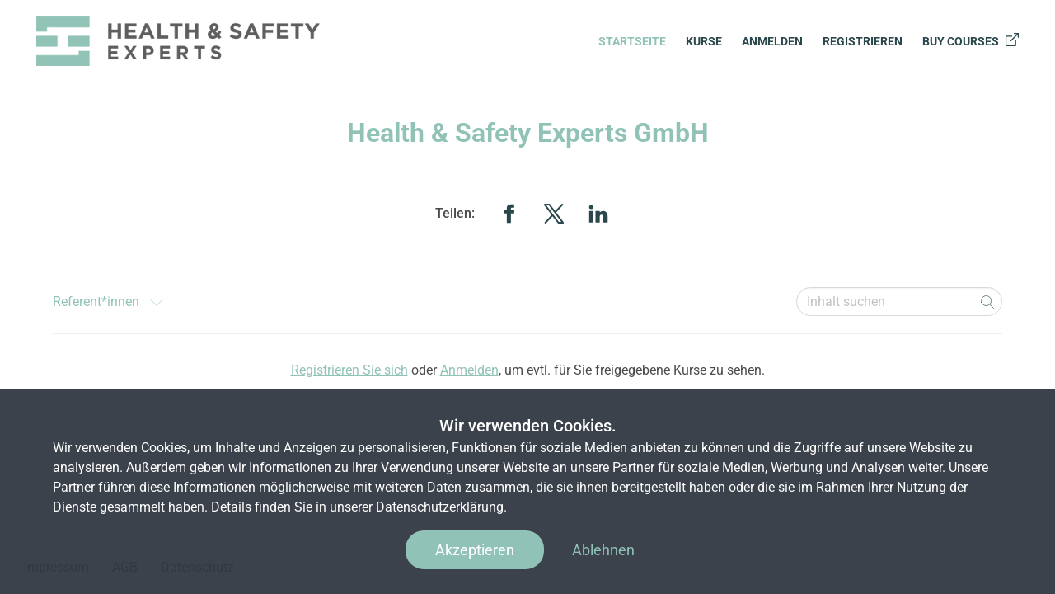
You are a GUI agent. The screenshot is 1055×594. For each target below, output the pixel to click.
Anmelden (772, 41)
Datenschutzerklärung (440, 507)
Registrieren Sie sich (349, 370)
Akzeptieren (474, 550)
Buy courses (970, 40)
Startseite (632, 41)
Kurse (704, 41)
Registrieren (863, 41)
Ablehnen (603, 550)
